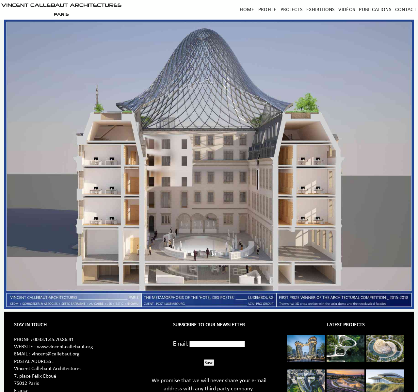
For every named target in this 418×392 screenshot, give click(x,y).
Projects (291, 9)
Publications (375, 9)
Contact (405, 9)
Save (208, 362)
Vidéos (346, 9)
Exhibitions (320, 9)
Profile (267, 9)
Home (247, 9)
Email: (180, 343)
